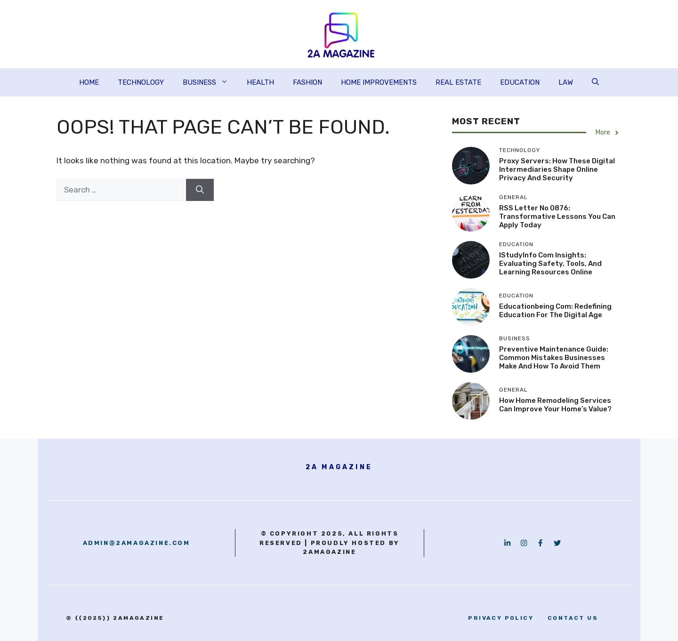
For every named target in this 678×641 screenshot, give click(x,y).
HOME (89, 82)
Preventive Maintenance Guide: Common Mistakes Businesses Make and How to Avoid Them (553, 357)
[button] (595, 82)
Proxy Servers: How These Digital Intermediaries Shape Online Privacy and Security (557, 169)
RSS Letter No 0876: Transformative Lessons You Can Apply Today (557, 216)
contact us (573, 618)
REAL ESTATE (458, 82)
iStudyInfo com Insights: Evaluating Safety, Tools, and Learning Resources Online (550, 263)
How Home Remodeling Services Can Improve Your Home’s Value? (555, 404)
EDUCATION (520, 82)
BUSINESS (210, 82)
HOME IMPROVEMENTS (379, 82)
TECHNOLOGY (141, 82)
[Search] (200, 190)
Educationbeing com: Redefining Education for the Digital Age (555, 310)
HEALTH (260, 82)
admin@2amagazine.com (136, 542)
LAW (565, 82)
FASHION (307, 82)
